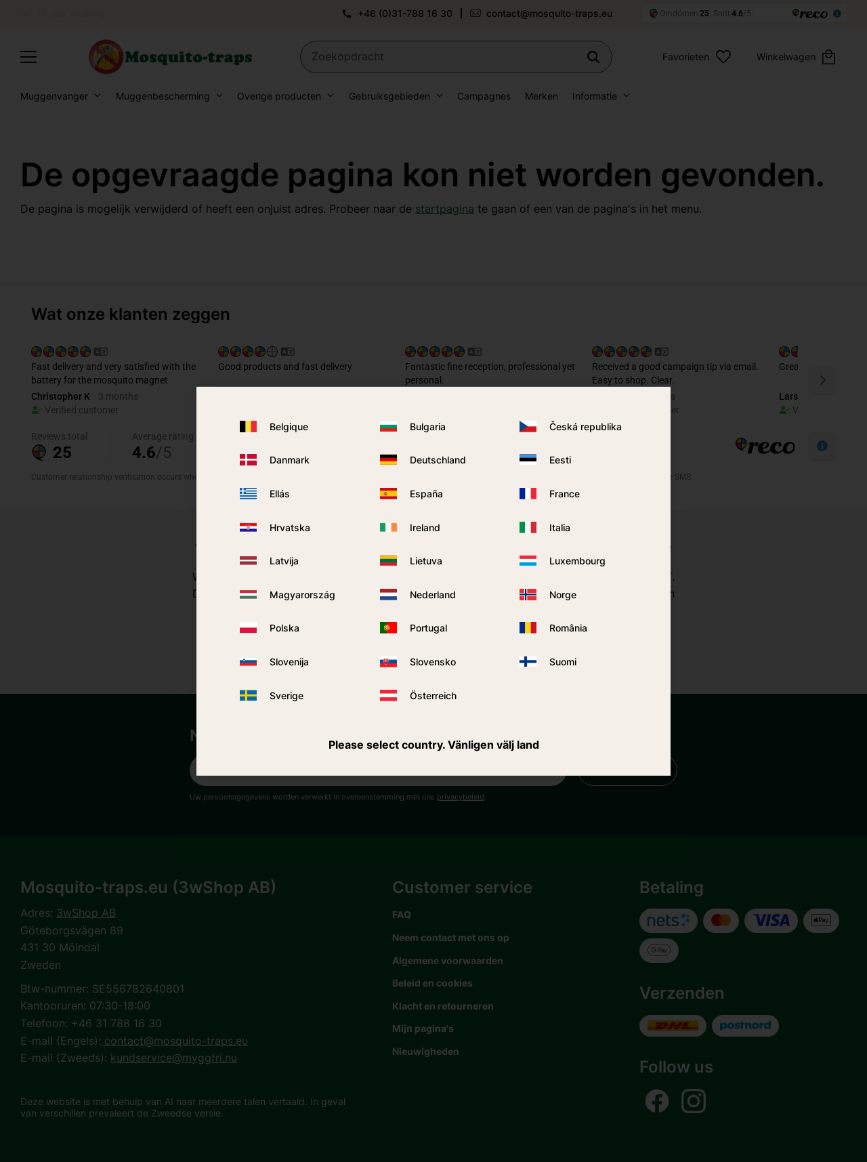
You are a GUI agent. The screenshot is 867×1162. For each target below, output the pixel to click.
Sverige (286, 695)
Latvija (284, 560)
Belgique (289, 426)
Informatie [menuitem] (594, 96)
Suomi (562, 661)
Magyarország (302, 594)
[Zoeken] (593, 57)
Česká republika (585, 426)
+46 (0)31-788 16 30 (405, 13)
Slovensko (433, 661)
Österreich (433, 695)
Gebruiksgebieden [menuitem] (389, 96)
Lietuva (426, 560)
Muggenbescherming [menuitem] (163, 96)
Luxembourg (577, 560)
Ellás (280, 493)
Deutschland (438, 459)
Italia (559, 527)
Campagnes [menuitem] (484, 96)
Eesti (560, 459)
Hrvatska (290, 527)
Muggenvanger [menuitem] (54, 96)
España (426, 493)
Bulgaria (428, 426)
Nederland (433, 594)
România (568, 628)
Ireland (425, 527)
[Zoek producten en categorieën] (456, 57)
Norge (562, 594)
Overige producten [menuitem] (279, 96)
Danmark (290, 459)
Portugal (428, 628)
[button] (28, 57)
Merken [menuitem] (541, 96)
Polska (284, 628)
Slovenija (289, 661)
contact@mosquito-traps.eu (549, 13)
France (564, 493)
